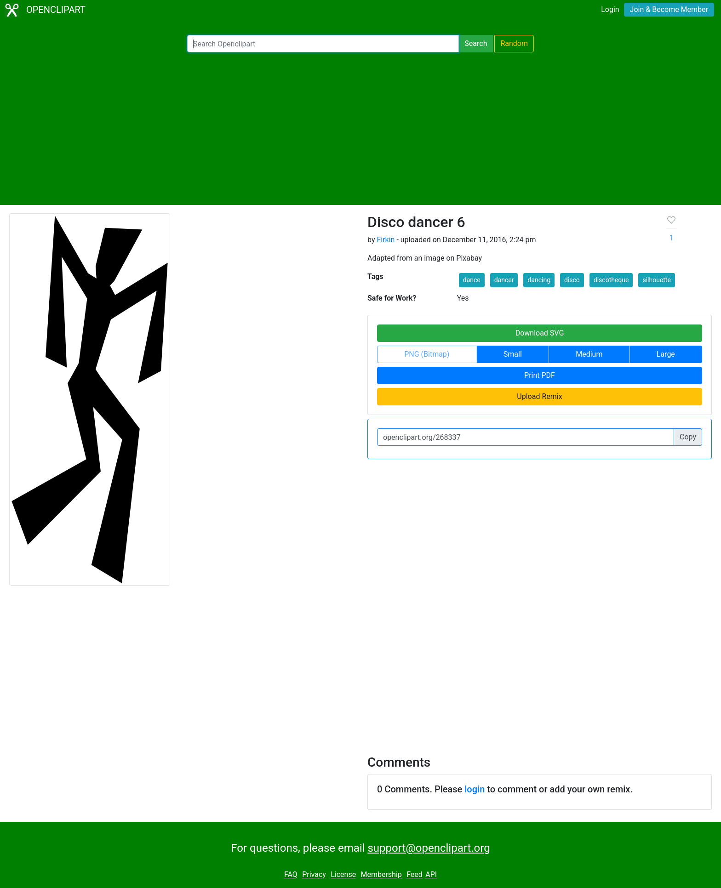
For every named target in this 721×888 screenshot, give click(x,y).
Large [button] (666, 354)
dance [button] (472, 280)
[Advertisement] (360, 128)
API (431, 875)
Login (610, 9)
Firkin (386, 239)
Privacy (314, 875)
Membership (380, 875)
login (474, 789)
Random (514, 43)
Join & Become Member (669, 9)
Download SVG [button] (539, 333)
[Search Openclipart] (323, 43)
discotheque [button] (611, 280)
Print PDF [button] (539, 375)
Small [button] (513, 354)
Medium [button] (589, 354)
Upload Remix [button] (539, 396)
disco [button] (572, 280)
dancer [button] (504, 280)
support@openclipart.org (428, 848)
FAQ (291, 875)
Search (475, 43)
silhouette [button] (656, 280)
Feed (414, 875)
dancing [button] (538, 280)
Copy (688, 437)
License (343, 875)
